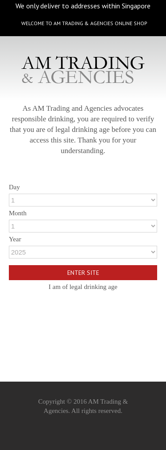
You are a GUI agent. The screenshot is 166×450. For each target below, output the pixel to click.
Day (14, 185)
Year (15, 237)
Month (18, 211)
